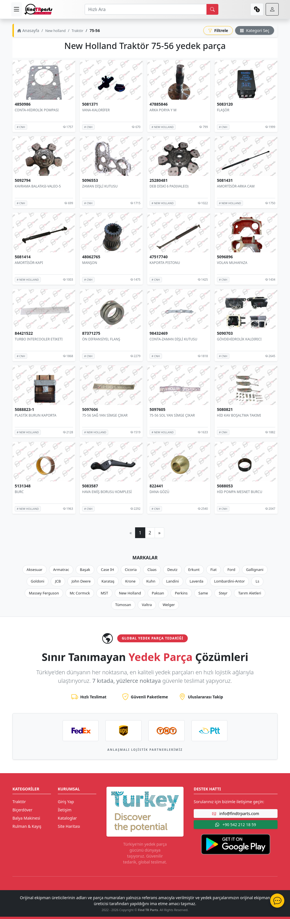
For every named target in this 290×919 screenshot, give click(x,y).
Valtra (147, 604)
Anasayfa (28, 30)
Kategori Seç (254, 30)
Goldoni (37, 581)
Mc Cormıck (80, 593)
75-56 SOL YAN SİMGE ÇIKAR (172, 415)
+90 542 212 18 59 (235, 824)
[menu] (16, 9)
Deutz (172, 569)
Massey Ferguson (44, 593)
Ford (231, 569)
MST (104, 593)
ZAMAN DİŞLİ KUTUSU (100, 186)
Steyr (223, 593)
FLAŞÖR (223, 109)
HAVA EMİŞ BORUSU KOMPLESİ (107, 491)
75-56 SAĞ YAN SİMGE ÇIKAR (105, 415)
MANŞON (89, 262)
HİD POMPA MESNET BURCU (239, 491)
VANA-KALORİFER (96, 109)
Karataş (107, 581)
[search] (212, 9)
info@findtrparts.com (235, 813)
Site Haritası (69, 826)
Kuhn (150, 581)
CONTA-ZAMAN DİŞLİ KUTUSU (173, 338)
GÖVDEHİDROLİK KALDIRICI (239, 338)
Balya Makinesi (26, 818)
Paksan (158, 593)
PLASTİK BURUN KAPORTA (35, 415)
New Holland (130, 593)
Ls (257, 581)
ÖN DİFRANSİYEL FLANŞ (101, 338)
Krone (130, 581)
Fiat (213, 569)
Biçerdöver (22, 810)
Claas (151, 569)
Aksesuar (34, 569)
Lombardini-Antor (229, 581)
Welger (169, 604)
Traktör (77, 30)
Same (203, 593)
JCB (58, 581)
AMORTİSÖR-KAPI (29, 262)
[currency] (256, 9)
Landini (172, 581)
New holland (55, 30)
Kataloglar (67, 818)
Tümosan (123, 604)
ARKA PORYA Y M (163, 109)
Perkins (181, 593)
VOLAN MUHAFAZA (232, 262)
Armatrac (61, 569)
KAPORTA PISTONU (165, 262)
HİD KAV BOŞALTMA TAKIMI (239, 415)
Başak (85, 569)
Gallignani (255, 569)
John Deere (81, 581)
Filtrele (218, 30)
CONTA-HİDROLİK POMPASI (37, 109)
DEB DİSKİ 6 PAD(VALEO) (169, 186)
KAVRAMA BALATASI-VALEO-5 (38, 186)
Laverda (196, 581)
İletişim (64, 810)
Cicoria (131, 569)
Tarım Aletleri (249, 593)
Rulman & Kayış (26, 826)
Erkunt (194, 569)
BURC (19, 491)
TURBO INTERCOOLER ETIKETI (39, 338)
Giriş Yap (66, 801)
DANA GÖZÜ (159, 491)
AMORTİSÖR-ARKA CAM (236, 186)
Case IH (107, 569)
